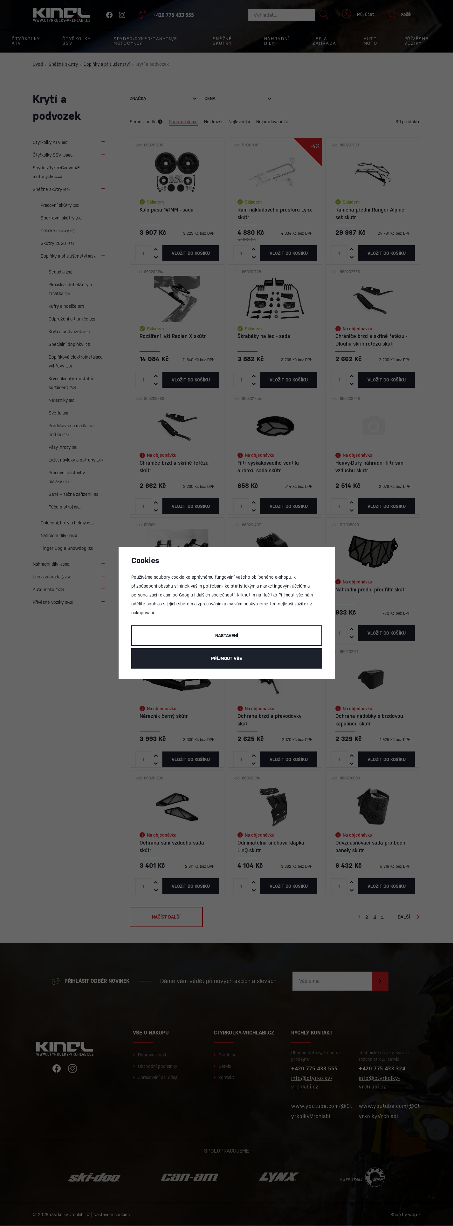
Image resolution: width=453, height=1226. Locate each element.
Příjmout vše (226, 658)
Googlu (186, 594)
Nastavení (226, 635)
